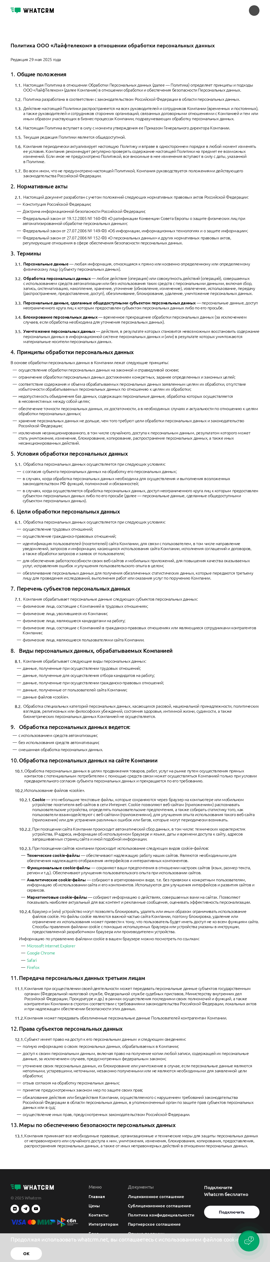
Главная (97, 1196)
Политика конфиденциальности (161, 1215)
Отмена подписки (146, 1233)
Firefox (33, 967)
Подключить (232, 1212)
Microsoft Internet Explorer (51, 945)
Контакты (99, 1215)
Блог (93, 1233)
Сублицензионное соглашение (159, 1205)
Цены (94, 1205)
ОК (26, 1254)
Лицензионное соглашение (156, 1196)
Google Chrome (41, 952)
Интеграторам (103, 1224)
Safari (32, 960)
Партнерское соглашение (154, 1224)
